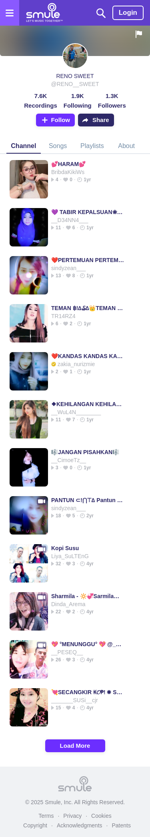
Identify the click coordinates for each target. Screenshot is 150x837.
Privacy (72, 816)
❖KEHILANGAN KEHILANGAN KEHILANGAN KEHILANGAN (87, 404)
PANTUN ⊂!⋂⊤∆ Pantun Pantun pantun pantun (87, 500)
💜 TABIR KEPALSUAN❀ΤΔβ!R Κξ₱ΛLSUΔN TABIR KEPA (87, 212)
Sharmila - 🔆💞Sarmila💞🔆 (87, 596)
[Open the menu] (9, 13)
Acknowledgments (79, 825)
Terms (46, 816)
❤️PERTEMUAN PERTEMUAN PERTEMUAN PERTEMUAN (87, 260)
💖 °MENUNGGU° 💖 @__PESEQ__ (87, 644)
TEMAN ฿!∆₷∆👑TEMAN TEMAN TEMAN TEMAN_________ (87, 308)
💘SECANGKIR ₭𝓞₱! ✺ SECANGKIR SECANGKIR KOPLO (87, 692)
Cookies (101, 816)
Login (128, 12)
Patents (121, 825)
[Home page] (44, 13)
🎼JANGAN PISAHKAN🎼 (85, 452)
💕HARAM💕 (68, 164)
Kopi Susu (65, 548)
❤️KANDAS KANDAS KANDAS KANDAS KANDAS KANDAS (87, 356)
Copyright (35, 825)
